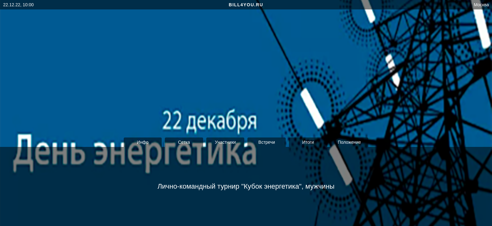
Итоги (308, 142)
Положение (349, 142)
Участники (225, 142)
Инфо (143, 142)
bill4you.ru (246, 4)
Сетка (184, 142)
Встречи (266, 142)
